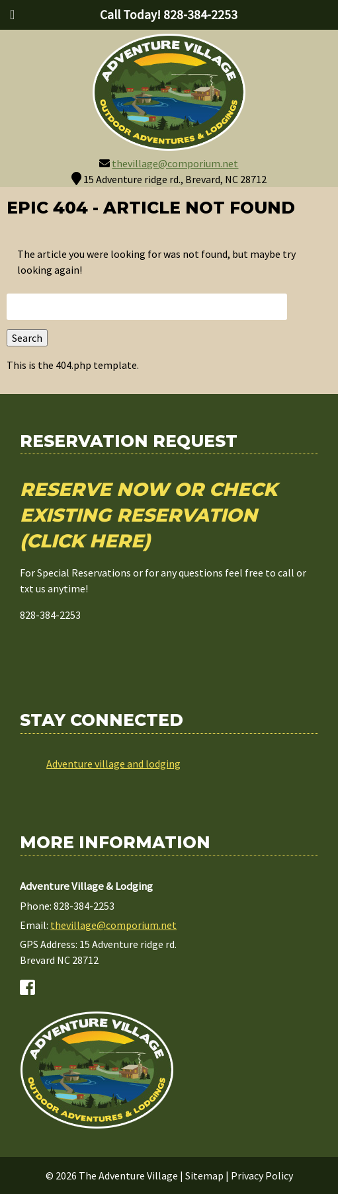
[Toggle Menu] (12, 14)
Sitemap (204, 1175)
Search (27, 337)
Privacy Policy (262, 1175)
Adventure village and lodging (113, 763)
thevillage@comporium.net (175, 163)
